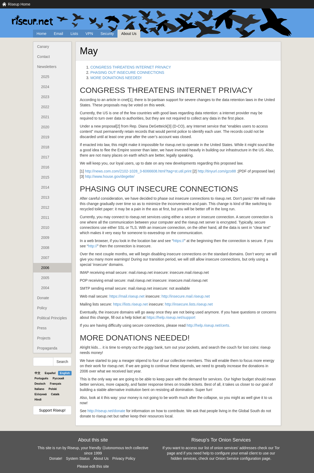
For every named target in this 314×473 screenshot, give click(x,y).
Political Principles (52, 318)
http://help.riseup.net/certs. (208, 325)
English (65, 373)
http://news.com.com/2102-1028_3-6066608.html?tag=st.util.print (138, 171)
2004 (45, 288)
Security (107, 33)
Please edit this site (93, 466)
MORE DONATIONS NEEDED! (116, 78)
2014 (45, 187)
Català (55, 394)
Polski (53, 388)
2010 (45, 227)
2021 (45, 117)
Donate (43, 298)
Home (41, 33)
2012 (45, 207)
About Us (129, 33)
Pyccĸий (58, 378)
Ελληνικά (41, 394)
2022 (45, 107)
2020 (45, 127)
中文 (37, 373)
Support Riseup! (52, 410)
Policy (42, 308)
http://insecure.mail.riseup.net (186, 296)
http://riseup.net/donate (106, 411)
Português (41, 378)
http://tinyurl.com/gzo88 (217, 171)
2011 (45, 217)
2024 (45, 87)
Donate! (55, 458)
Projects (44, 338)
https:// (178, 241)
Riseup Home (19, 4)
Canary (43, 46)
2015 (45, 177)
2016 (45, 167)
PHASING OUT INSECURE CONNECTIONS (127, 72)
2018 (45, 147)
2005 (45, 278)
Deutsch (40, 383)
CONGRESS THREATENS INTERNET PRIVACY (130, 67)
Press (42, 328)
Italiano (39, 388)
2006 (45, 268)
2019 (45, 137)
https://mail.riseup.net (126, 296)
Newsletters (47, 67)
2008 (45, 247)
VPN (89, 33)
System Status (78, 458)
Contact (43, 56)
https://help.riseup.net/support (171, 317)
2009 (45, 237)
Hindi (38, 399)
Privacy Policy (123, 458)
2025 (45, 77)
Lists (74, 33)
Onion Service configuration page (242, 458)
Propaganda (47, 348)
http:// (92, 246)
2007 (45, 258)
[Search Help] (43, 361)
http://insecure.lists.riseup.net (189, 304)
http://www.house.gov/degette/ (110, 176)
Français (55, 383)
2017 (45, 157)
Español (50, 373)
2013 (45, 197)
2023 (45, 97)
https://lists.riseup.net (130, 304)
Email (58, 33)
